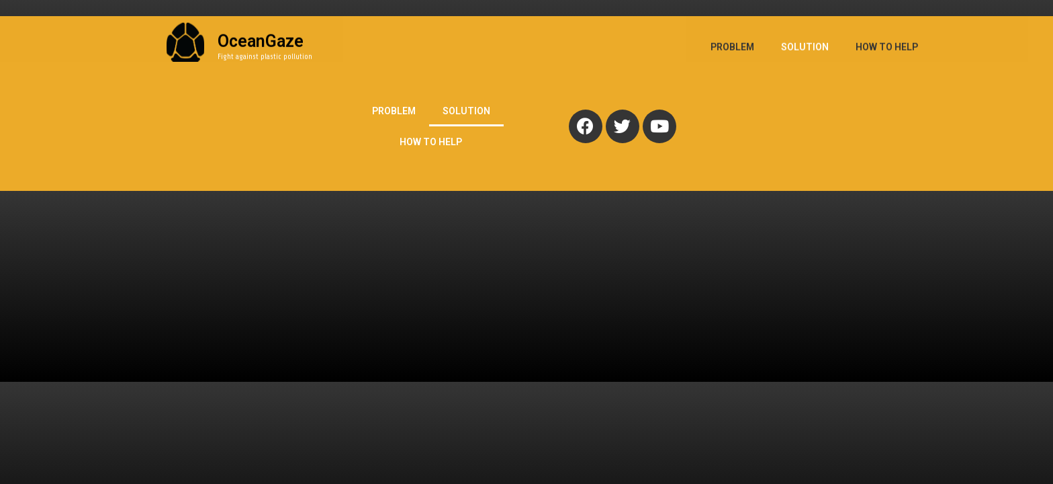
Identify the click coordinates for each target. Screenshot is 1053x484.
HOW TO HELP (431, 141)
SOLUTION (466, 111)
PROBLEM (394, 111)
